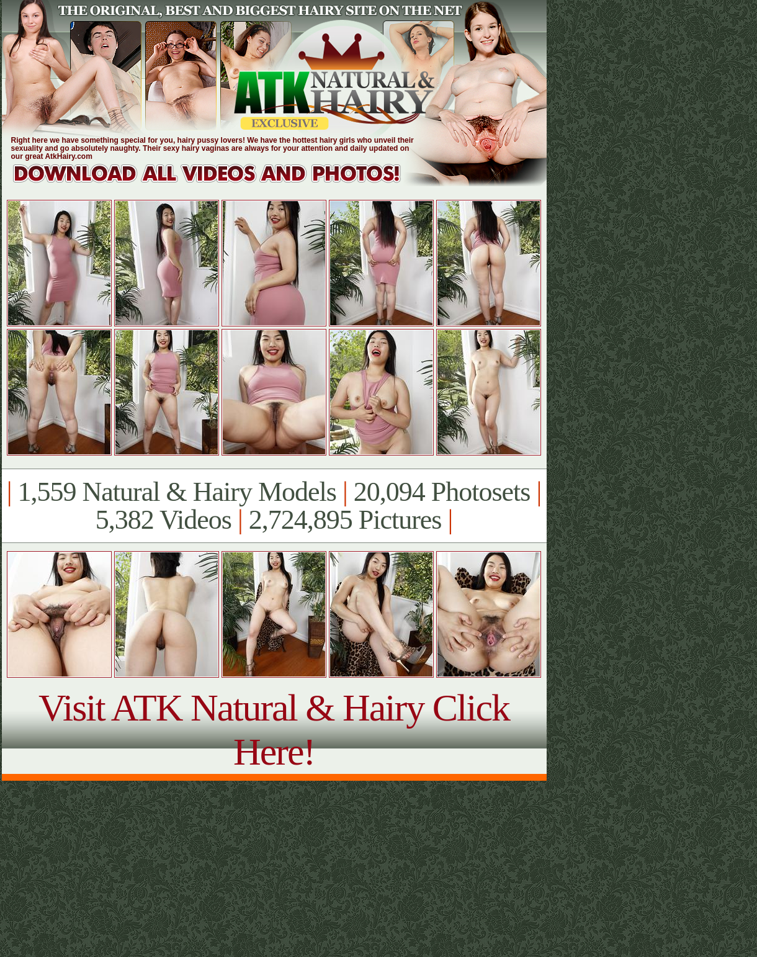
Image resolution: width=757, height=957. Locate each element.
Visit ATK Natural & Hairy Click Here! (273, 729)
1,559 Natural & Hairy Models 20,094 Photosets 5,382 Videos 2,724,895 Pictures (274, 506)
